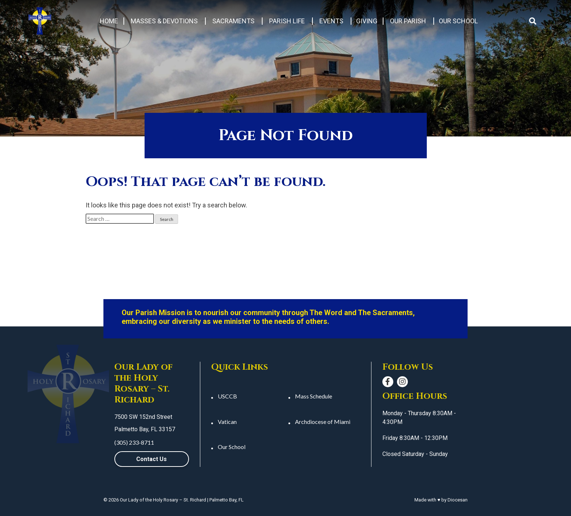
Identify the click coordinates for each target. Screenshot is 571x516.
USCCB (227, 396)
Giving (366, 21)
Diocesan (458, 500)
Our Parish (408, 21)
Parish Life (287, 21)
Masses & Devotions (164, 21)
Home (109, 21)
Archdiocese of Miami (322, 421)
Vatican (227, 421)
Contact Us (151, 459)
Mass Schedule (313, 396)
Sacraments (233, 21)
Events (331, 21)
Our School (458, 21)
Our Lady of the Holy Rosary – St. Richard (163, 500)
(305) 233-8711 (134, 442)
